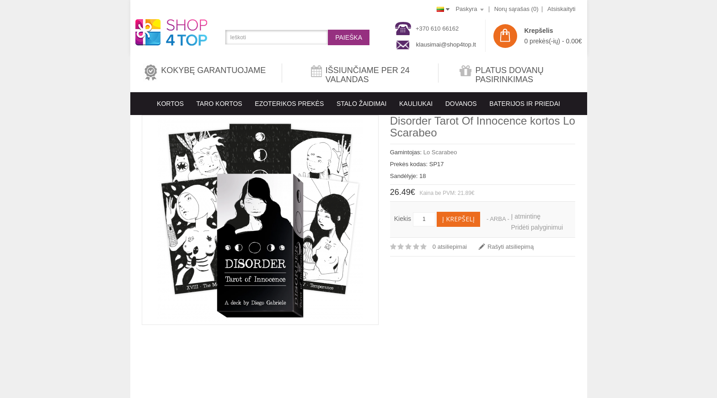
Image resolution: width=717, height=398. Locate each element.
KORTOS (170, 103)
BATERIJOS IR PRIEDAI (524, 103)
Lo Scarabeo (440, 152)
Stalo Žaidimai (361, 103)
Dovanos (461, 103)
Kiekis (402, 218)
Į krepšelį (458, 219)
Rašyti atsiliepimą (510, 246)
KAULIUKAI (416, 103)
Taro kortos (219, 103)
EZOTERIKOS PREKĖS (289, 103)
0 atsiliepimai (450, 246)
